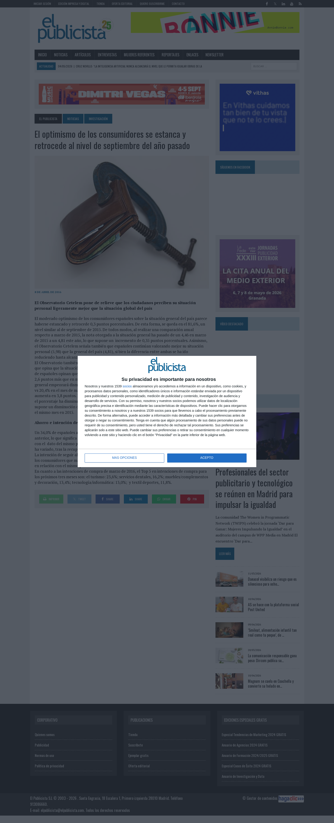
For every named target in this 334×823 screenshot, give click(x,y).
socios (127, 386)
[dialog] (167, 411)
